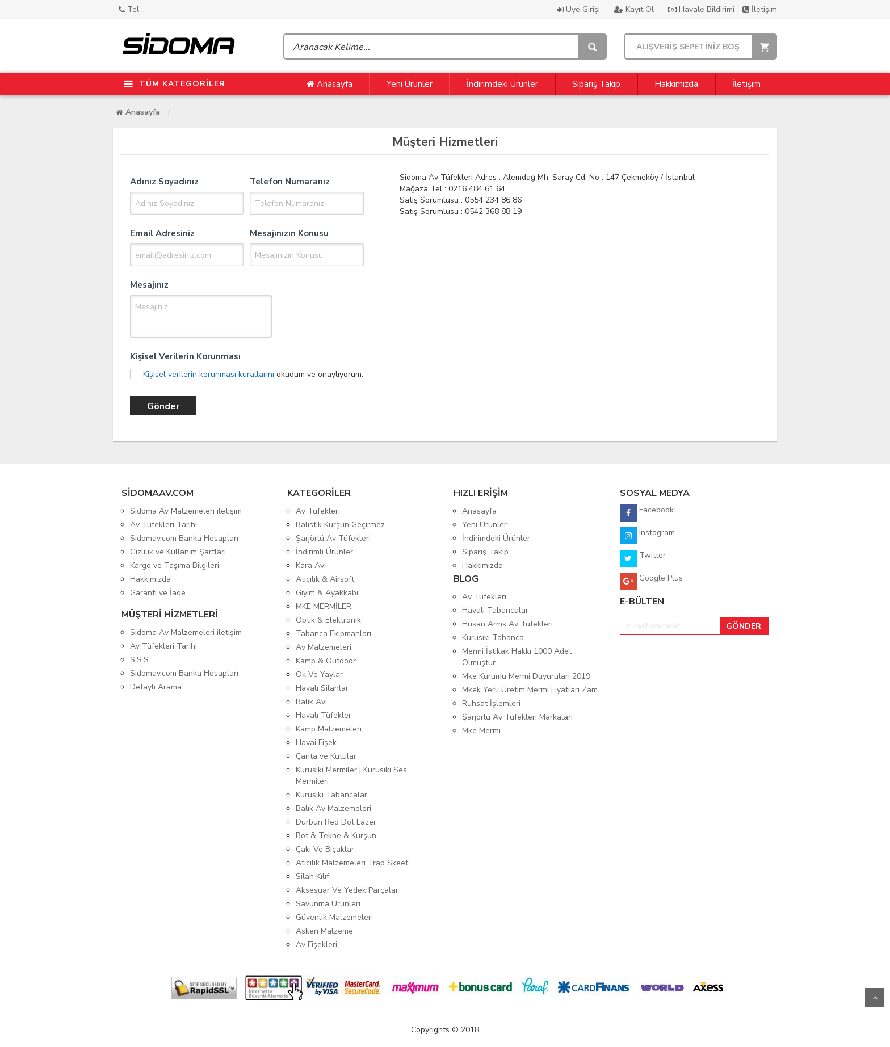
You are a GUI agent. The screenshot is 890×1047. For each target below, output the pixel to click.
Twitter (643, 558)
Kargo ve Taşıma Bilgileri (174, 565)
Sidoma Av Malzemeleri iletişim (186, 511)
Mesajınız (149, 285)
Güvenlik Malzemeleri (334, 917)
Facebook (647, 513)
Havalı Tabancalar (495, 610)
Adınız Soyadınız (164, 181)
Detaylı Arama (156, 687)
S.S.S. (140, 659)
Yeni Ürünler (410, 84)
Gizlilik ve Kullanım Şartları (178, 551)
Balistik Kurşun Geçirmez (340, 524)
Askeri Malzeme (324, 931)
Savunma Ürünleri (328, 903)
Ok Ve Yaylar (319, 674)
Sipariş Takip (596, 84)
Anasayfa (329, 84)
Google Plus (651, 581)
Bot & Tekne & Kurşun (336, 835)
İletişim (759, 9)
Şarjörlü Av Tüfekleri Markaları (517, 717)
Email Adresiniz (162, 233)
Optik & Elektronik (328, 620)
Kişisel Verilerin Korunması (185, 356)
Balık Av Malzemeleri (333, 808)
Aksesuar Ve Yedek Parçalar (347, 890)
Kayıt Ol (635, 9)
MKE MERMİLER (323, 606)
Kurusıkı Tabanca (493, 637)
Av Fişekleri (316, 944)
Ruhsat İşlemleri (491, 703)
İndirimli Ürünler (324, 551)
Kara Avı (311, 565)
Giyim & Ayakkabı (327, 592)
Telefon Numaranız (290, 181)
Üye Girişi (579, 9)
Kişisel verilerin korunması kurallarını (208, 374)
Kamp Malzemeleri (329, 729)
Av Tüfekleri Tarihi (163, 524)
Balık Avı (311, 701)
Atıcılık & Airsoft (325, 579)
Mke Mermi (481, 730)
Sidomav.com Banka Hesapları (184, 538)
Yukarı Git (874, 997)
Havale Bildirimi (702, 9)
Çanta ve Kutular (326, 756)
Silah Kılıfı (313, 876)
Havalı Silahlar (322, 688)
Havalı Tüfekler (323, 715)
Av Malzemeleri (323, 647)
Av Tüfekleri (318, 511)
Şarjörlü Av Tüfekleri (333, 538)
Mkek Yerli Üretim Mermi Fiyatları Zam (530, 689)
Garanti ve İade (158, 592)
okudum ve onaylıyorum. (253, 374)
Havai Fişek (316, 742)
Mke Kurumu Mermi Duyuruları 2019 (526, 676)
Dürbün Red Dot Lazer (336, 822)
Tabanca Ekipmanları (333, 633)
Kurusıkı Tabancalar (331, 794)
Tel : (131, 9)
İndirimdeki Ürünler (502, 84)
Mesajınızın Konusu (289, 233)
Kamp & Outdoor (326, 660)
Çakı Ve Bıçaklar (325, 849)
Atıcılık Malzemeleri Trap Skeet (352, 862)
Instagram (647, 535)
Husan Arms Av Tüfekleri (507, 624)
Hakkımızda (676, 84)
